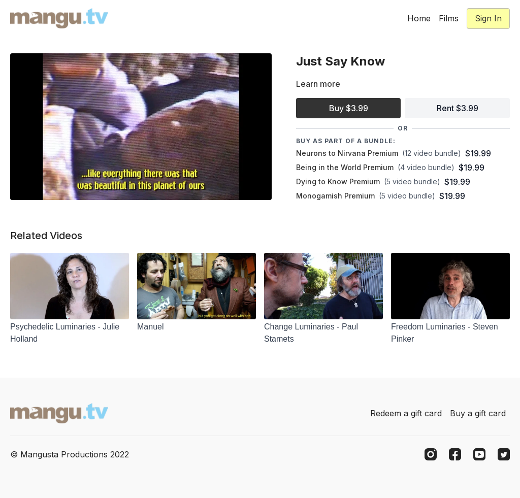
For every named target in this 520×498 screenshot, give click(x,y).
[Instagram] (431, 454)
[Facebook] (455, 454)
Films (449, 18)
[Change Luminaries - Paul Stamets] (323, 333)
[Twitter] (504, 454)
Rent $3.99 (457, 108)
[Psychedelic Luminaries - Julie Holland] (69, 333)
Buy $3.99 (348, 108)
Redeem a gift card (406, 413)
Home (419, 18)
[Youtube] (479, 454)
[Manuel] (196, 327)
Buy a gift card (478, 413)
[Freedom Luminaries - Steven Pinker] (450, 333)
